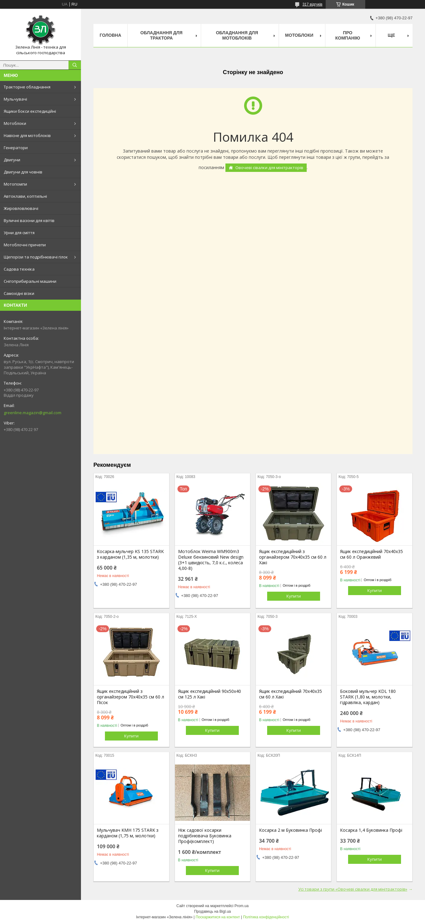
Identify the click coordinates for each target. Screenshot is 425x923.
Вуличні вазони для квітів (29, 220)
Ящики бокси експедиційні (30, 111)
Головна (110, 35)
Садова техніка (19, 269)
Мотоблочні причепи (25, 245)
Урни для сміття (19, 232)
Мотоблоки (15, 123)
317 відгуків (312, 4)
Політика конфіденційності (266, 917)
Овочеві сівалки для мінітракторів (269, 167)
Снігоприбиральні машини (30, 281)
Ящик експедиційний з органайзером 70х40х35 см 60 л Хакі (292, 557)
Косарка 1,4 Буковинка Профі (371, 830)
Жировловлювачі (21, 208)
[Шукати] (74, 65)
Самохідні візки (19, 293)
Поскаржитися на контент (218, 917)
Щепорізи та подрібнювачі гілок (36, 257)
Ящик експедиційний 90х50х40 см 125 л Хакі (209, 694)
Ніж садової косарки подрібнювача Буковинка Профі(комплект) (204, 835)
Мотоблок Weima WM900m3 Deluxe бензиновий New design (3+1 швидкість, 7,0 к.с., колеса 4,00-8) (210, 560)
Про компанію (347, 35)
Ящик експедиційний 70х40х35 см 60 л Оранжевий (371, 554)
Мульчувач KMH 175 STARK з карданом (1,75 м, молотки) (127, 833)
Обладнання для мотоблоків (237, 35)
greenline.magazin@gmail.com (32, 412)
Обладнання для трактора (161, 35)
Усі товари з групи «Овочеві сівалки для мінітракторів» (352, 889)
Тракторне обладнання (27, 87)
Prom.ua (241, 906)
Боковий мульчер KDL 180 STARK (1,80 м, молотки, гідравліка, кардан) (368, 697)
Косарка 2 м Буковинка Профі (290, 830)
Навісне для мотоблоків (27, 135)
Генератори (16, 147)
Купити (293, 596)
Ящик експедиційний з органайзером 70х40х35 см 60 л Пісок (130, 697)
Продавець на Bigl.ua (212, 911)
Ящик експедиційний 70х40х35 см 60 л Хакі (290, 694)
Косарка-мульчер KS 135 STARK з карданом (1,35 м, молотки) (130, 554)
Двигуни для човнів (23, 172)
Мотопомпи (15, 184)
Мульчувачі (15, 99)
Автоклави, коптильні (25, 196)
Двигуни (12, 160)
